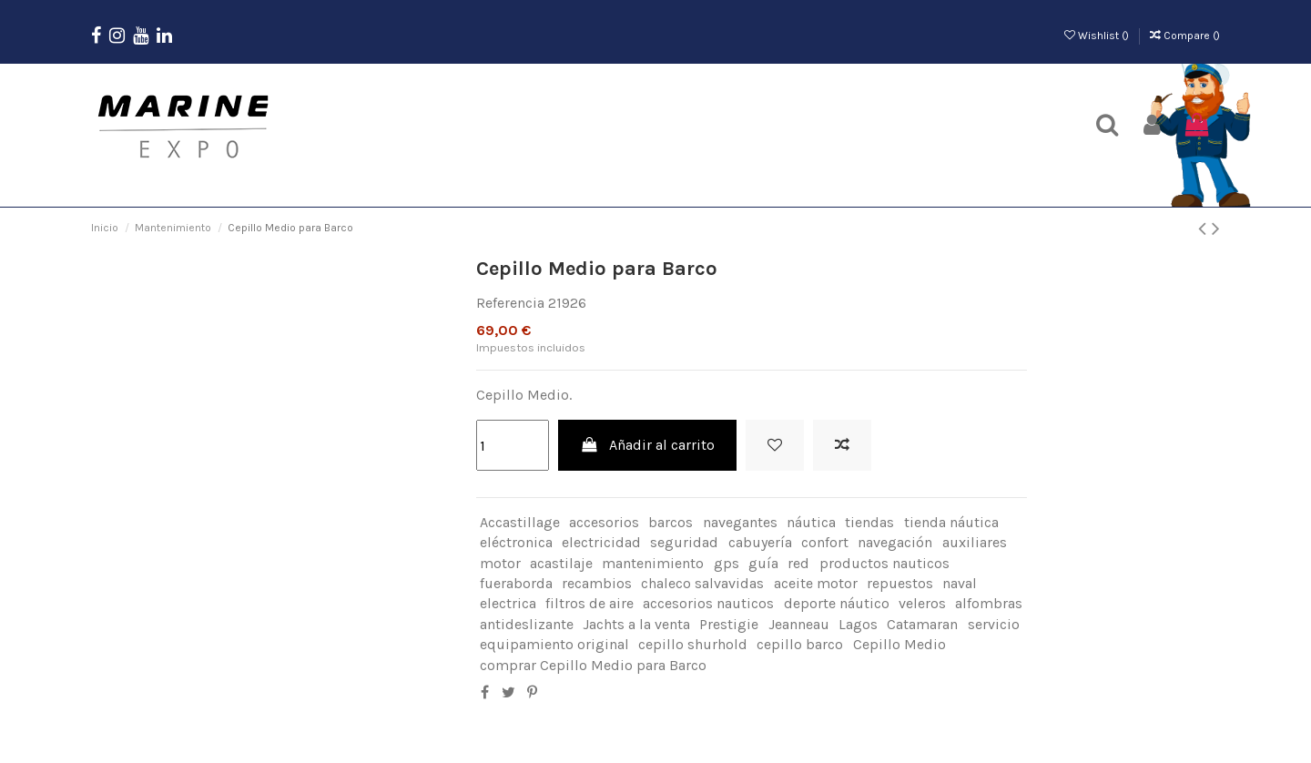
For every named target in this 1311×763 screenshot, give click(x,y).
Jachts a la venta (636, 624)
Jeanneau (798, 624)
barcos (670, 522)
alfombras (988, 603)
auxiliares (974, 542)
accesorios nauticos (708, 603)
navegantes (740, 522)
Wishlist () (1098, 35)
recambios (597, 583)
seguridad (684, 542)
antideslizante (527, 624)
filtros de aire (589, 603)
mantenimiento (653, 563)
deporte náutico (836, 603)
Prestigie (728, 624)
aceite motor (816, 583)
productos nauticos (884, 563)
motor (500, 563)
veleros (922, 603)
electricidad (601, 542)
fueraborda (516, 583)
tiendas (869, 522)
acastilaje (561, 563)
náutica (811, 522)
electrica (508, 603)
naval (959, 583)
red (798, 563)
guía (763, 563)
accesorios (604, 522)
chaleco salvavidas (702, 583)
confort (825, 542)
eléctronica (516, 542)
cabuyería (760, 542)
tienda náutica (951, 522)
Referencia (510, 302)
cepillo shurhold (692, 644)
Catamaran (922, 624)
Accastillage (520, 522)
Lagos (858, 624)
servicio (994, 624)
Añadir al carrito (648, 444)
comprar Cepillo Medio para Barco (593, 665)
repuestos (900, 583)
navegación (895, 542)
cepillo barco (800, 644)
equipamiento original (554, 644)
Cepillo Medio (899, 644)
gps (726, 563)
